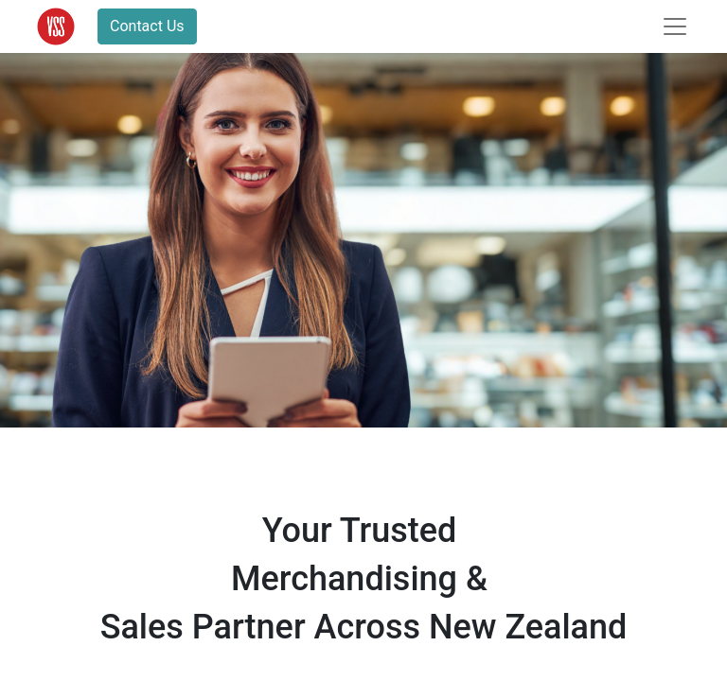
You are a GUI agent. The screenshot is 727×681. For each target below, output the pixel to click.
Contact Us (147, 26)
